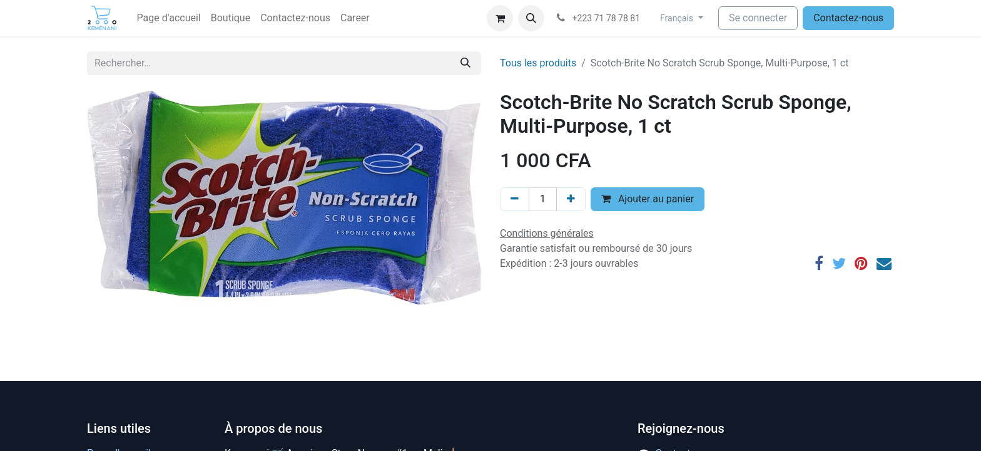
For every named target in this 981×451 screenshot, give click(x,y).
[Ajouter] (571, 199)
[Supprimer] (514, 199)
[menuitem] (169, 18)
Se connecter (758, 18)
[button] (531, 18)
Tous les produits (538, 63)
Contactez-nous (848, 18)
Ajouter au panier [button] (647, 199)
